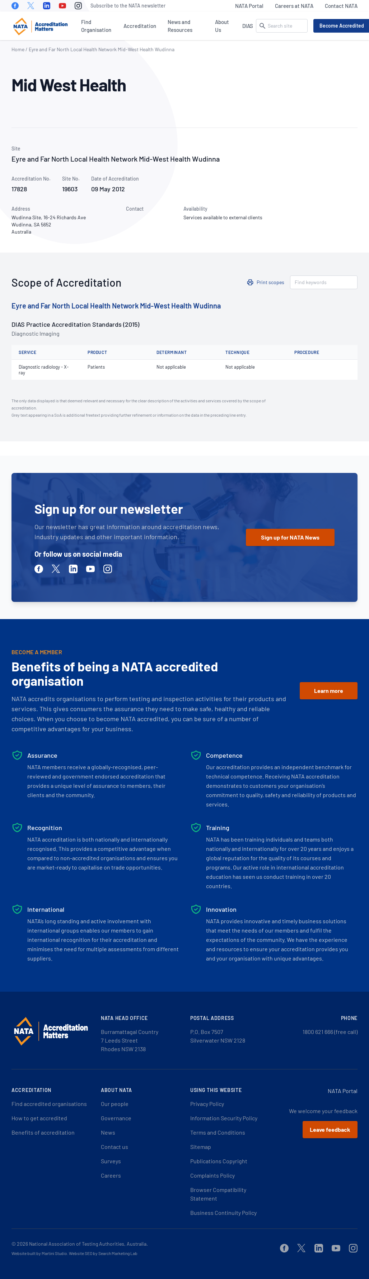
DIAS (247, 26)
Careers (111, 1175)
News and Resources (180, 26)
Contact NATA (341, 6)
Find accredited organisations (49, 1103)
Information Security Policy (223, 1118)
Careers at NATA (294, 6)
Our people (115, 1103)
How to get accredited (39, 1118)
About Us (222, 26)
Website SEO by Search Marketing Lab (103, 1253)
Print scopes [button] (270, 282)
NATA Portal (249, 6)
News (108, 1132)
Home (17, 49)
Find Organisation (96, 26)
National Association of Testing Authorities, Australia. (88, 1244)
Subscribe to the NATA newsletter (127, 6)
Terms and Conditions (217, 1132)
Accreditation (139, 26)
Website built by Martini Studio (39, 1253)
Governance (116, 1118)
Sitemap (200, 1146)
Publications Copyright (218, 1161)
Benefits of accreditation (43, 1132)
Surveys (111, 1161)
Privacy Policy (207, 1103)
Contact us (114, 1146)
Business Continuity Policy (223, 1212)
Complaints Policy (212, 1175)
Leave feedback (330, 1129)
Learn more (328, 690)
